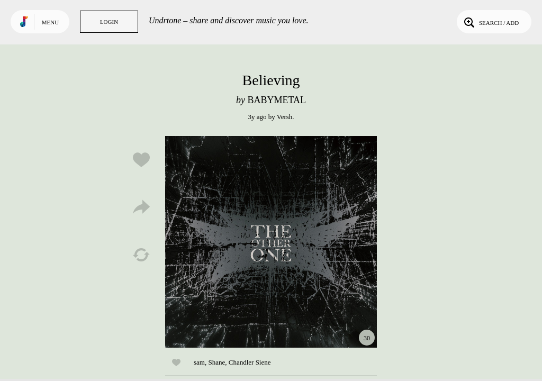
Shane (216, 362)
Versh (285, 117)
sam (199, 362)
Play (271, 242)
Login (109, 22)
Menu (50, 22)
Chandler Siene (250, 362)
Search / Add (490, 21)
